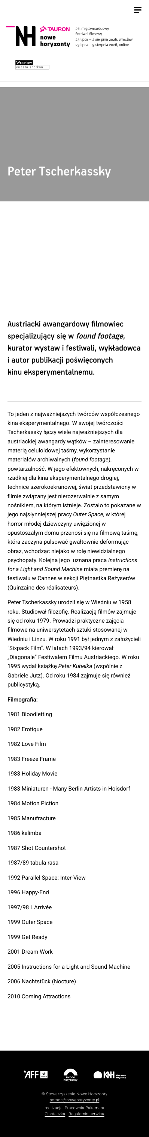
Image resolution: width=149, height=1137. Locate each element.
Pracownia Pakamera (84, 1107)
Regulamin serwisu (86, 1113)
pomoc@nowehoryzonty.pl (75, 1100)
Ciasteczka (55, 1113)
